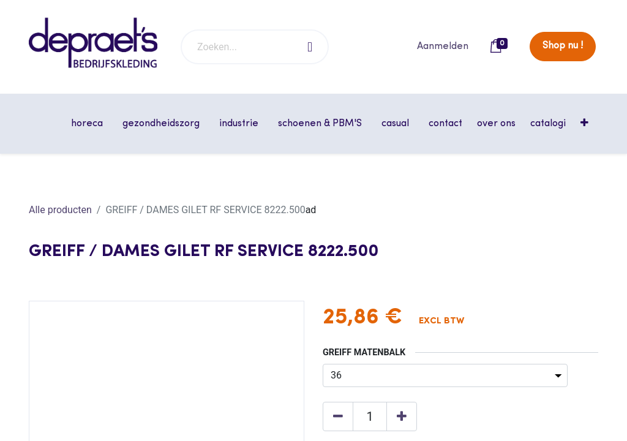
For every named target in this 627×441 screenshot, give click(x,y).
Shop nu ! (563, 46)
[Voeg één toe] (401, 416)
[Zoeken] (310, 46)
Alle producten (60, 210)
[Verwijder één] (338, 416)
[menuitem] (445, 123)
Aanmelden (442, 46)
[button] (585, 123)
